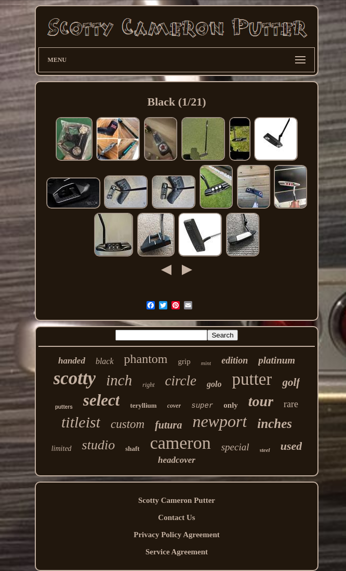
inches (274, 424)
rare (291, 404)
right (148, 384)
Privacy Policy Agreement (177, 534)
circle (180, 380)
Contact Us (176, 517)
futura (168, 425)
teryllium (143, 405)
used (291, 445)
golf (291, 382)
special (235, 447)
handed (71, 361)
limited (61, 448)
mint (206, 363)
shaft (132, 448)
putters (64, 407)
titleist (80, 422)
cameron (180, 442)
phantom (146, 359)
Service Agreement (176, 552)
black (105, 361)
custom (127, 424)
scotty (75, 378)
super (202, 405)
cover (174, 405)
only (230, 405)
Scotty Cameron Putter (176, 500)
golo (214, 384)
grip (184, 361)
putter (252, 379)
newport (219, 421)
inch (119, 380)
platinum (276, 360)
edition (234, 360)
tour (260, 401)
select (101, 400)
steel (265, 450)
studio (98, 444)
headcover (176, 460)
